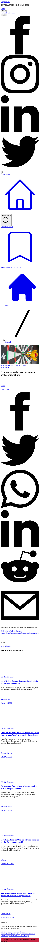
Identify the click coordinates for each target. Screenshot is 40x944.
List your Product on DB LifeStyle (17, 936)
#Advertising (5, 631)
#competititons (15, 633)
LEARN (4, 15)
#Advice (13, 631)
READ (4, 11)
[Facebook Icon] (20, 54)
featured (8, 342)
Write (3, 13)
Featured (23, 365)
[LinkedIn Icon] (20, 131)
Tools (13, 13)
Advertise (8, 13)
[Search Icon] (2, 172)
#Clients (7, 633)
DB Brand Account (7, 677)
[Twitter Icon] (20, 170)
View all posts (6, 646)
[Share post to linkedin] (20, 546)
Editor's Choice (14, 365)
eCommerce (5, 365)
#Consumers (24, 633)
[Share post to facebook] (20, 430)
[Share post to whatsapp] (20, 507)
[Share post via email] (20, 624)
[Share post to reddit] (20, 585)
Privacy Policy (16, 934)
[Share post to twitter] (20, 469)
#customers (33, 633)
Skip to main (5, 2)
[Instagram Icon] (20, 93)
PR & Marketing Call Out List (11, 267)
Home (3, 9)
